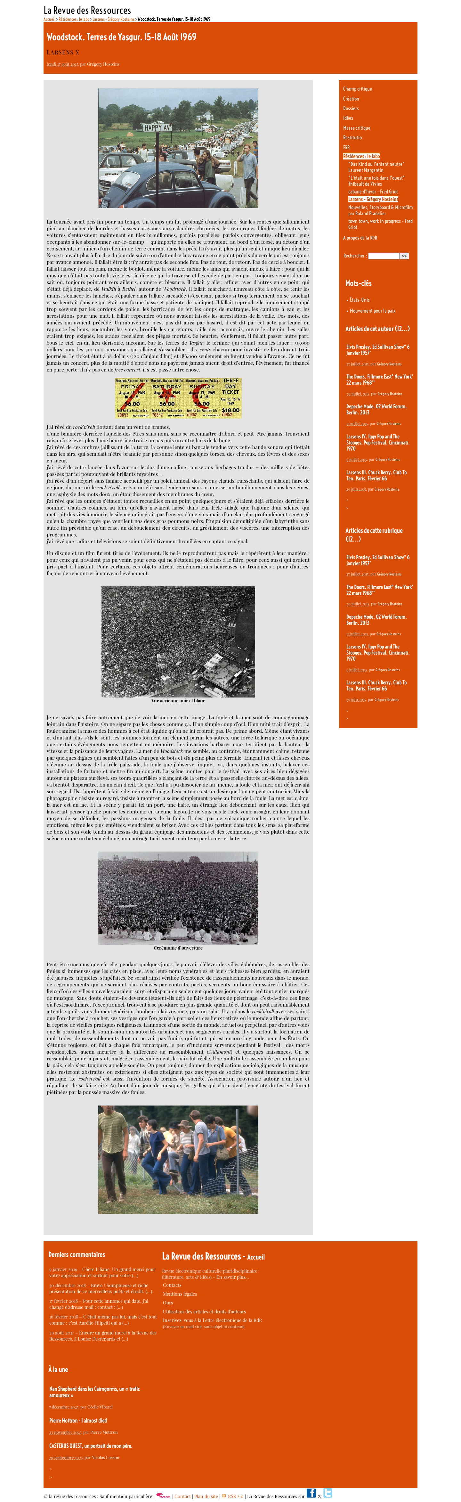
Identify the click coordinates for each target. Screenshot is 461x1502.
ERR (346, 147)
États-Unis (360, 300)
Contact (182, 1496)
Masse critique (356, 128)
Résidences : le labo (74, 19)
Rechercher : (355, 256)
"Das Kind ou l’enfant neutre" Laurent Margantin (376, 167)
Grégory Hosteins (103, 64)
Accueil (49, 19)
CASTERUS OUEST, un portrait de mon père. (91, 1446)
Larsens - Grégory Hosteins (113, 19)
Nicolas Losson (105, 1457)
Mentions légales (180, 1294)
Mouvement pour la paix (372, 311)
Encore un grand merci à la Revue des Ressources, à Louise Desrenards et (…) (103, 1336)
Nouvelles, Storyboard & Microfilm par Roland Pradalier (380, 210)
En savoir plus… (232, 1277)
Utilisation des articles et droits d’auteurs (204, 1312)
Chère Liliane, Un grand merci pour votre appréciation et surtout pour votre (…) (102, 1272)
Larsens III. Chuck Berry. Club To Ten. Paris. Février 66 (376, 475)
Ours (168, 1303)
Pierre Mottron (104, 1432)
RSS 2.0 (233, 1496)
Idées (348, 118)
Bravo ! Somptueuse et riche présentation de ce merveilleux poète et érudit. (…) (100, 1288)
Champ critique (357, 89)
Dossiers (351, 108)
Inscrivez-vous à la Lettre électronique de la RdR (212, 1320)
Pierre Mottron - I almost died (78, 1420)
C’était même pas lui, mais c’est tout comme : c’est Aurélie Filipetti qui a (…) (103, 1320)
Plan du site (206, 1496)
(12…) (402, 329)
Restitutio (352, 138)
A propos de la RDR (360, 238)
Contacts (172, 1285)
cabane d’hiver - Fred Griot (373, 192)
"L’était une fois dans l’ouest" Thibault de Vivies (376, 181)
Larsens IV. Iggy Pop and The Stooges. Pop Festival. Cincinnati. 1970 (378, 443)
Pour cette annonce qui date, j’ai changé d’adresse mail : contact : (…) (98, 1304)
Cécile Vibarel (100, 1406)
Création (351, 99)
